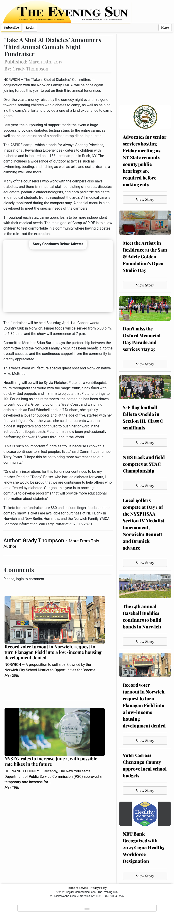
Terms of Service (78, 888)
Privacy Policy (98, 888)
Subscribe (11, 27)
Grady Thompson (44, 540)
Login (30, 27)
